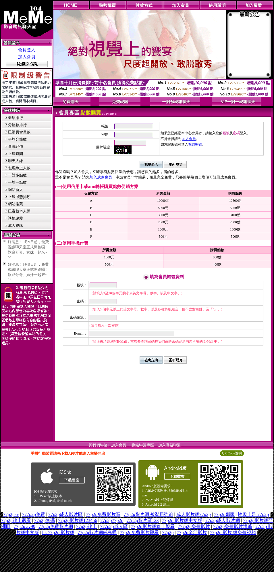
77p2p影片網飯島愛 (97, 532)
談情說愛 (15, 218)
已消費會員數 (19, 132)
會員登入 (26, 50)
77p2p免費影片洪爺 (232, 526)
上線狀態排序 (19, 197)
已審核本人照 (19, 211)
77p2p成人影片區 (65, 514)
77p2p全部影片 (192, 532)
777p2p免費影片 (194, 526)
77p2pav (11, 514)
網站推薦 (15, 204)
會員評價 (15, 146)
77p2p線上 (86, 526)
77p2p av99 (24, 526)
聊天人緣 (15, 161)
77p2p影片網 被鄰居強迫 (148, 514)
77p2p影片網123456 (77, 520)
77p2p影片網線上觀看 (153, 526)
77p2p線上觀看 (16, 520)
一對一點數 (17, 182)
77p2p (168, 532)
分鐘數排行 (17, 125)
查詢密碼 (195, 145)
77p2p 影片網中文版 (182, 520)
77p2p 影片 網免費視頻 (233, 532)
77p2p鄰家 (224, 514)
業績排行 (15, 118)
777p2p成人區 (114, 526)
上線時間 (15, 153)
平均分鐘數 (17, 139)
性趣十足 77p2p (253, 514)
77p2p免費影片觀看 (139, 532)
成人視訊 (15, 225)
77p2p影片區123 (143, 520)
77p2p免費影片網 (55, 526)
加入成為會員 (101, 177)
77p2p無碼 (44, 520)
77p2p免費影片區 (103, 514)
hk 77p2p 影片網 (58, 532)
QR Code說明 (232, 453)
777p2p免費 (33, 514)
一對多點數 (17, 175)
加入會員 (26, 57)
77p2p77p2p (111, 520)
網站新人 (15, 189)
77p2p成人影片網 (222, 520)
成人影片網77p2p (193, 514)
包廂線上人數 (19, 168)
